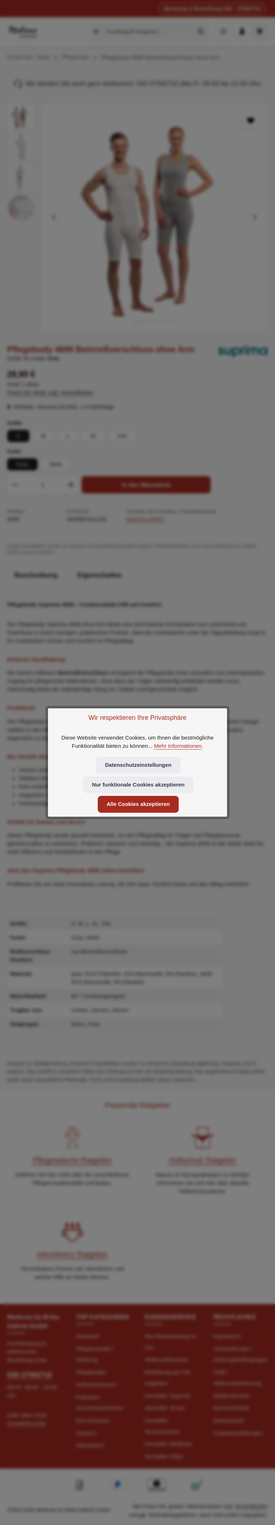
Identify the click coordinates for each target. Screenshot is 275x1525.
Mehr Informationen (178, 745)
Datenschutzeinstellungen (138, 765)
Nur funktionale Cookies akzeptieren (138, 785)
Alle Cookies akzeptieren (138, 804)
